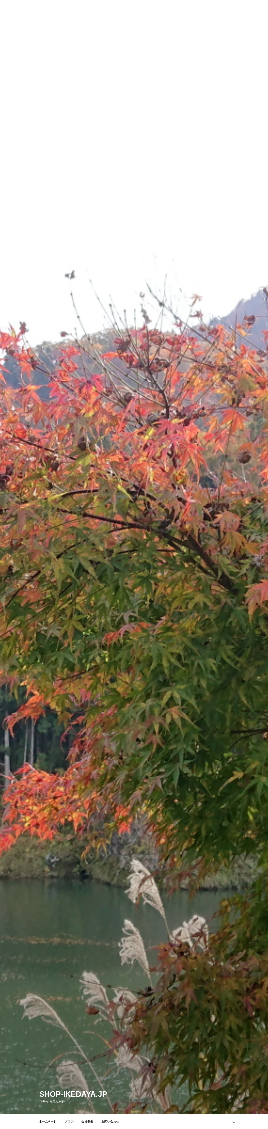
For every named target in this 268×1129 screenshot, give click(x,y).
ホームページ (48, 1121)
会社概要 (87, 1121)
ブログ (68, 1121)
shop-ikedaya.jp (73, 1094)
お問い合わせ (110, 1121)
